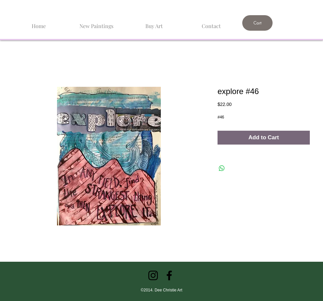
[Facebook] (169, 275)
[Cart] (257, 23)
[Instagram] (153, 275)
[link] (273, 5)
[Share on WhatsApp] (222, 168)
